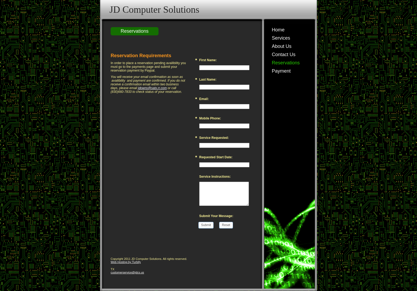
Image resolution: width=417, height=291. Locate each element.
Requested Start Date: (215, 157)
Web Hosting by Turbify (126, 262)
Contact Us (283, 54)
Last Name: (207, 79)
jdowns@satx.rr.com (152, 88)
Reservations (286, 62)
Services (281, 38)
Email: (204, 99)
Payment (281, 71)
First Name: (208, 60)
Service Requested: (214, 138)
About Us (281, 46)
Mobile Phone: (210, 118)
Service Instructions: (215, 176)
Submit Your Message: (216, 216)
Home (278, 29)
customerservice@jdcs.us (127, 272)
